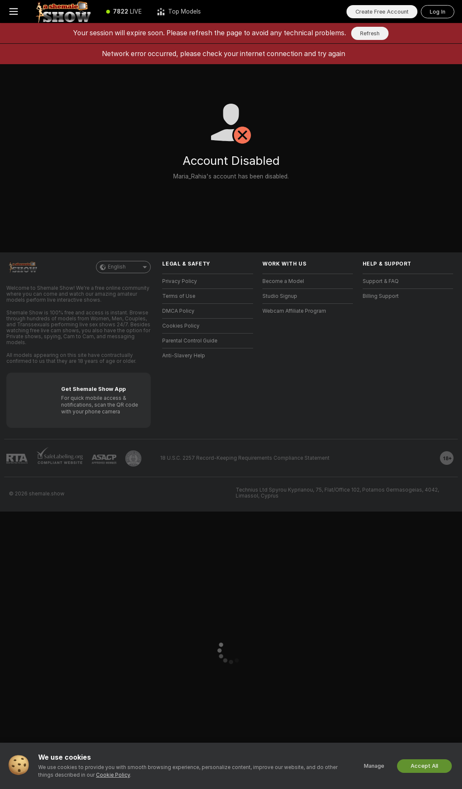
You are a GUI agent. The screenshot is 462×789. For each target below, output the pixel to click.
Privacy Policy (179, 281)
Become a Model (283, 281)
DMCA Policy (178, 311)
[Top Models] (178, 11)
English (123, 267)
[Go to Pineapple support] (133, 458)
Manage (374, 766)
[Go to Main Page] (63, 11)
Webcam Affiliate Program (294, 311)
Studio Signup (279, 296)
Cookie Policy (113, 775)
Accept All (424, 766)
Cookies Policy (181, 326)
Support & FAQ (381, 281)
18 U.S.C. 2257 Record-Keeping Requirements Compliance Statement (245, 458)
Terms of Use (178, 296)
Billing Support (381, 296)
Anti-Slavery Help (183, 356)
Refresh (370, 33)
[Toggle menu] (13, 11)
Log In (437, 11)
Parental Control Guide (189, 341)
